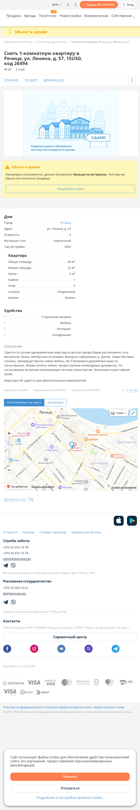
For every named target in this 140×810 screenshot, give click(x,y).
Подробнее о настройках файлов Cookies (69, 798)
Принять (70, 776)
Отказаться (70, 788)
